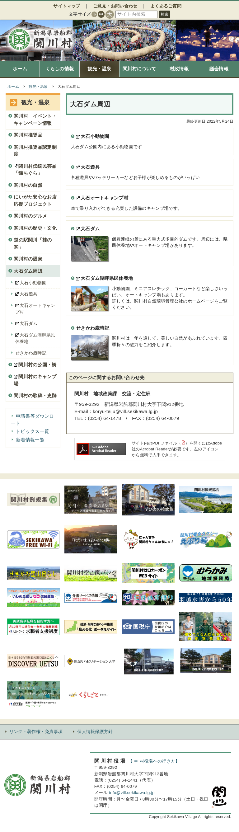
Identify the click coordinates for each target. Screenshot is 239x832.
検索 (164, 14)
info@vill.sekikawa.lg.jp (132, 792)
